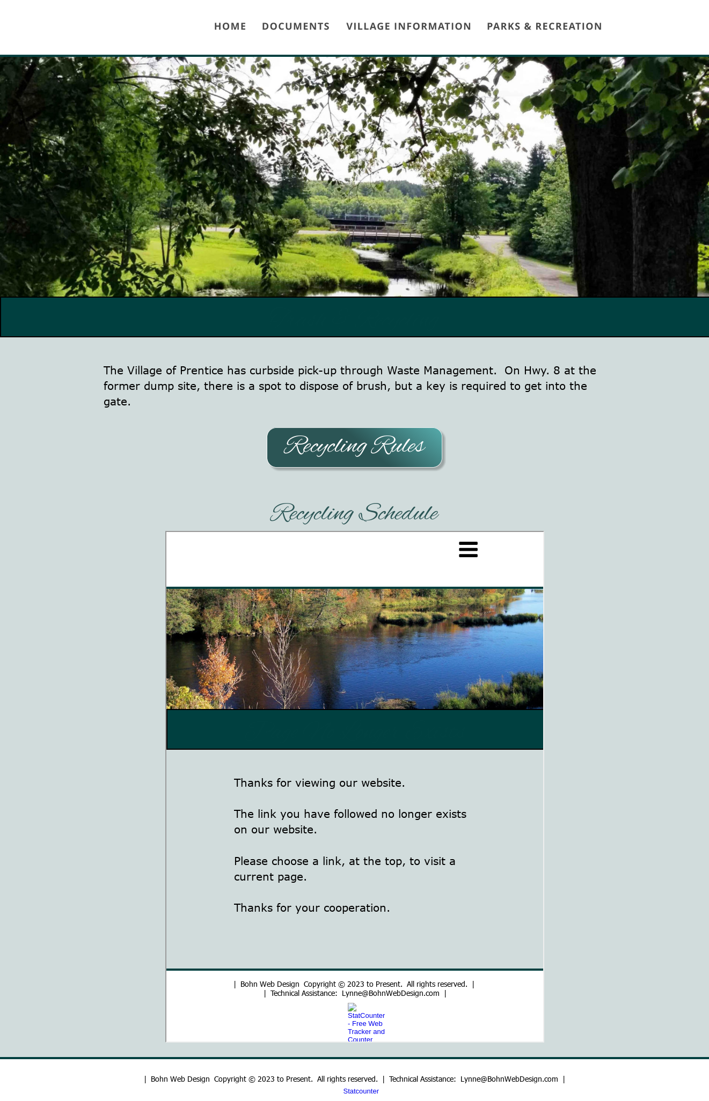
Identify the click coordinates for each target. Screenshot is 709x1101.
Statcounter (361, 1091)
